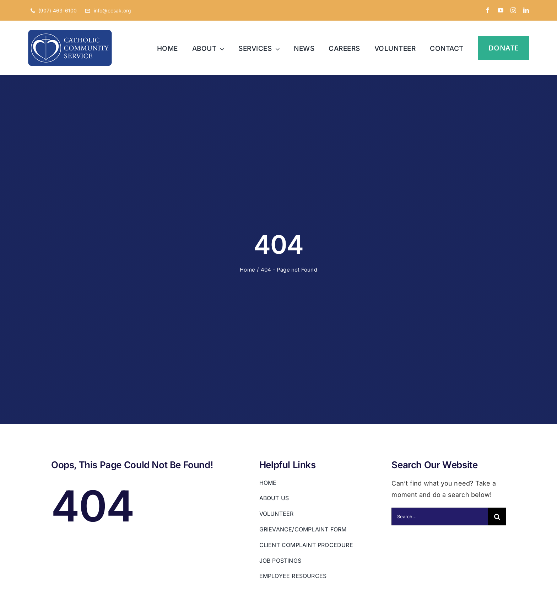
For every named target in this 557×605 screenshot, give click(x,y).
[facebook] (488, 10)
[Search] (497, 516)
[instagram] (513, 10)
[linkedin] (526, 10)
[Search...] (439, 516)
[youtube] (500, 10)
